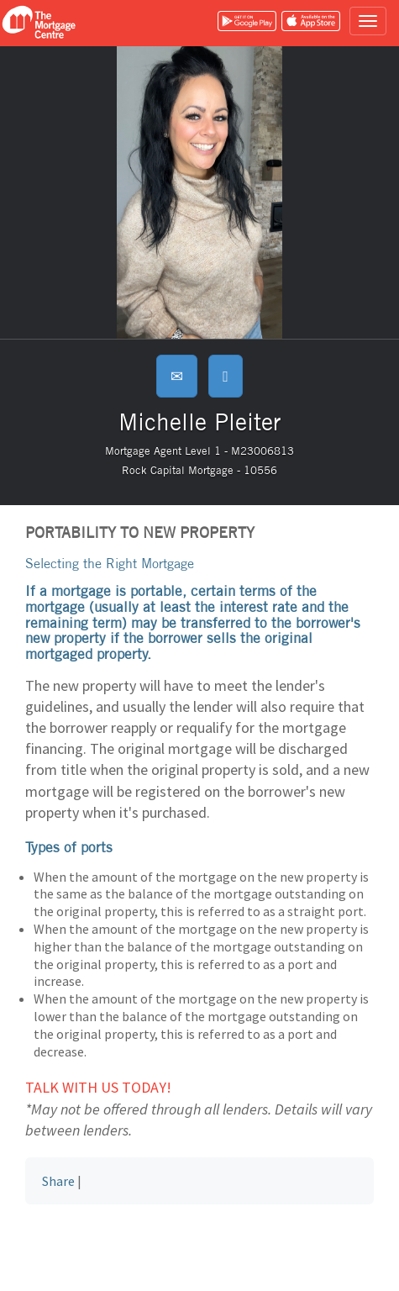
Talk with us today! (98, 1087)
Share (58, 1180)
